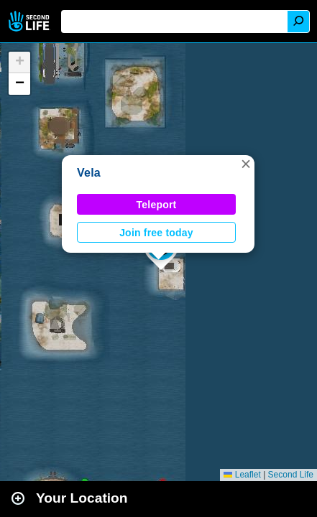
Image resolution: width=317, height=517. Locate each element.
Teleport (157, 204)
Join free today (156, 232)
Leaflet (242, 475)
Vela (89, 173)
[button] (245, 163)
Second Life (30, 21)
